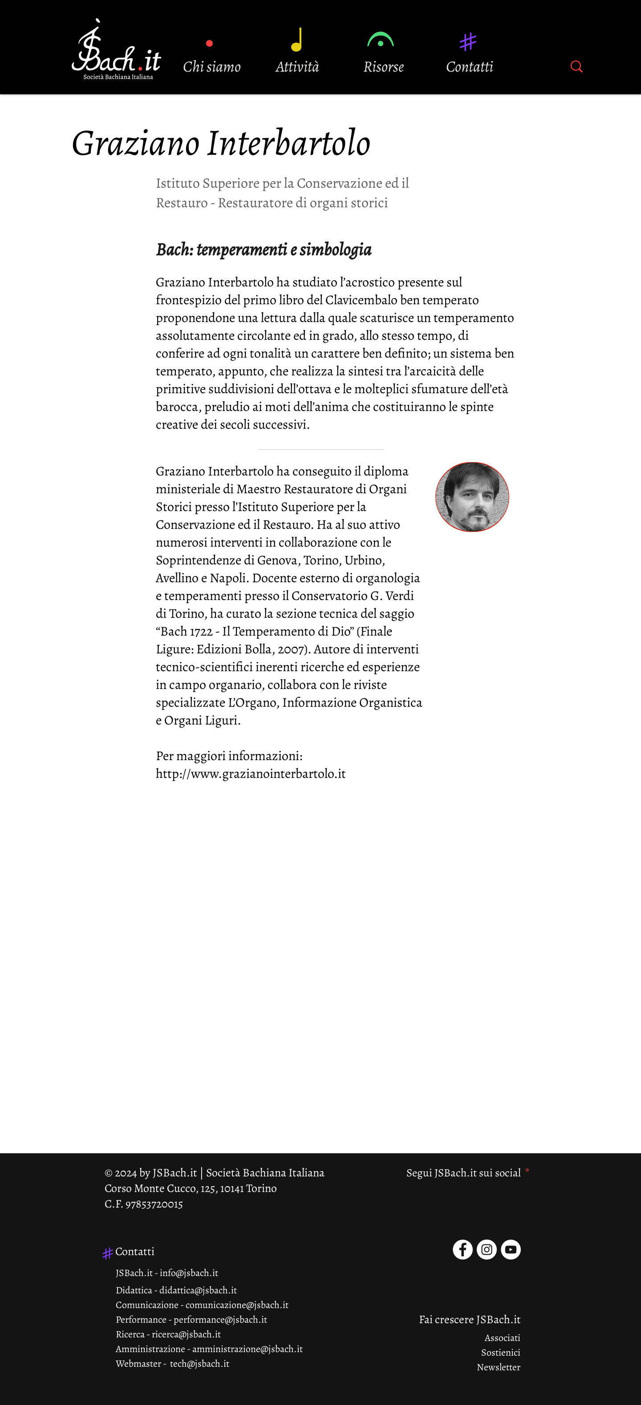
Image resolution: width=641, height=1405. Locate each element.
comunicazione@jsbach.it (237, 1305)
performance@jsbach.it (220, 1319)
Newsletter (498, 1367)
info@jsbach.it (189, 1273)
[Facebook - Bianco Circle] (463, 1250)
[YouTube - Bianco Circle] (511, 1250)
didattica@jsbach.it (198, 1290)
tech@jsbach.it (199, 1363)
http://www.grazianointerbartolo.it (251, 773)
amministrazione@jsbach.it (247, 1349)
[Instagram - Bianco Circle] (487, 1250)
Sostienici (500, 1352)
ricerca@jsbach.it (186, 1334)
